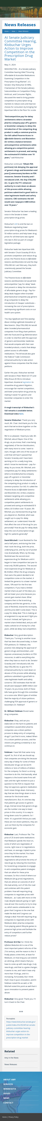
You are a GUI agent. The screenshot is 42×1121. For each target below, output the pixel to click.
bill (16, 224)
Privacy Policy (13, 1117)
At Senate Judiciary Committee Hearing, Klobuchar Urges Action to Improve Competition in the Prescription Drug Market (20, 48)
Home (6, 31)
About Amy (9, 1079)
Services (8, 1084)
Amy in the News (11, 1058)
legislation (27, 382)
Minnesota (9, 1088)
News (13, 31)
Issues (6, 1093)
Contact (8, 1102)
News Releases (20, 24)
